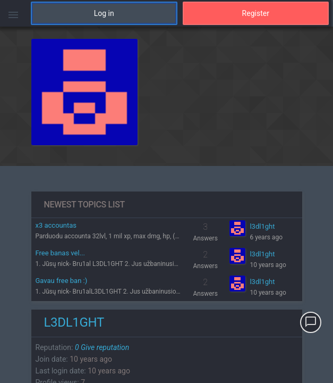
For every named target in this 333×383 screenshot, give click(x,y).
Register (255, 13)
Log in (104, 13)
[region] (166, 205)
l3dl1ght (262, 226)
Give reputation (102, 347)
